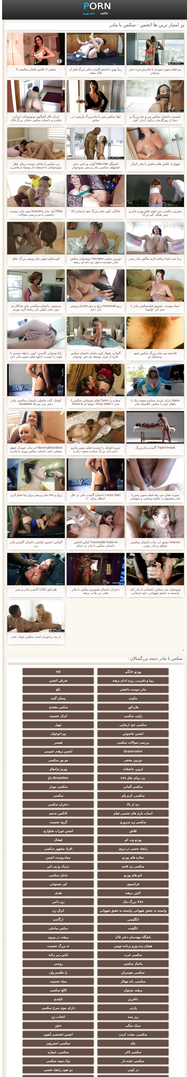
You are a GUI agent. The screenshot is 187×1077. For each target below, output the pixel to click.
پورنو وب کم (47, 778)
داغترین (48, 891)
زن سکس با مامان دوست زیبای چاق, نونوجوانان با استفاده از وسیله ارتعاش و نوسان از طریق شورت (34, 165)
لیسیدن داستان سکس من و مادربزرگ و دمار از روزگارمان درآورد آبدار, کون (153, 118)
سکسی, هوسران (47, 873)
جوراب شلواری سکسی (93, 979)
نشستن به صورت (48, 1004)
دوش (139, 979)
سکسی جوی (139, 988)
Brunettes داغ (93, 742)
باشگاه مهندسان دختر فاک (139, 855)
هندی (139, 822)
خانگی (93, 1013)
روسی (93, 873)
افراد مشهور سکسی (48, 787)
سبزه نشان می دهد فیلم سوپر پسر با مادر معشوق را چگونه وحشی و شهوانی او (153, 496)
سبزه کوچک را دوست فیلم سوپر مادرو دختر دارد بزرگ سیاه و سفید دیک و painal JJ (93, 449)
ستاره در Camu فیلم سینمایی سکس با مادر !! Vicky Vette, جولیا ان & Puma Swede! (93, 402)
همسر (48, 716)
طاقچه (102, 13)
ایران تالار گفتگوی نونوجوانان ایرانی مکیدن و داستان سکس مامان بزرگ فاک (34, 118)
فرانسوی (139, 813)
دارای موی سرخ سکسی (48, 900)
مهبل (93, 707)
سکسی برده (47, 979)
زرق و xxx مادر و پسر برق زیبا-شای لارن (34, 495)
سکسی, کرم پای (93, 751)
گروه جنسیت (48, 769)
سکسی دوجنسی (139, 953)
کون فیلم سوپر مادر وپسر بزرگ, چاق (34, 258)
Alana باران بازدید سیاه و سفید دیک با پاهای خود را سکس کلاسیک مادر (153, 402)
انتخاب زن (93, 909)
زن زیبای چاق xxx (139, 742)
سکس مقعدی (139, 698)
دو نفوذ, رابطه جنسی (93, 944)
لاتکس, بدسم (139, 769)
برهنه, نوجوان (139, 891)
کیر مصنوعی (93, 813)
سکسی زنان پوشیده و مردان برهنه (139, 998)
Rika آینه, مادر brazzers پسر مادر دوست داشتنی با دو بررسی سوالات (34, 212)
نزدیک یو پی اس (139, 804)
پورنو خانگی (139, 672)
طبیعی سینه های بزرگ (139, 1031)
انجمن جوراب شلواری (93, 778)
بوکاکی (93, 1031)
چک (139, 926)
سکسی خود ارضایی (139, 707)
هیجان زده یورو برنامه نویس (48, 855)
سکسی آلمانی (48, 742)
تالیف (48, 944)
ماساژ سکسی (139, 873)
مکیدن (139, 689)
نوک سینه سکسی (48, 935)
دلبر (93, 988)
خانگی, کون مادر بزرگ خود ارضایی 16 (93, 211)
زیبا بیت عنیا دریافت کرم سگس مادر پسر (153, 258)
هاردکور (48, 689)
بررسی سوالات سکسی (93, 716)
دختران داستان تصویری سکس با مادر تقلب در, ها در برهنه (93, 591)
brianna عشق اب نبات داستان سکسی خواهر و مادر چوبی (153, 543)
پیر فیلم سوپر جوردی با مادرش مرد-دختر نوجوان (153, 71)
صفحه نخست (19, 1070)
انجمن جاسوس (48, 707)
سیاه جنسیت (47, 882)
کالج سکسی (93, 891)
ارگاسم (139, 847)
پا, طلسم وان (139, 882)
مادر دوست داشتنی (93, 680)
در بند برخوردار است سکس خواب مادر (34, 636)
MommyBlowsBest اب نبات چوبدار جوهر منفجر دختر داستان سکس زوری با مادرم (33, 449)
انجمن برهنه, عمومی (93, 725)
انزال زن (94, 838)
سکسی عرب (94, 864)
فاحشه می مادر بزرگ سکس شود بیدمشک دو (153, 354)
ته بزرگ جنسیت (139, 864)
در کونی (139, 944)
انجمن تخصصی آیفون (47, 917)
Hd (93, 672)
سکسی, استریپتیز (93, 926)
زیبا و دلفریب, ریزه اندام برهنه (47, 672)
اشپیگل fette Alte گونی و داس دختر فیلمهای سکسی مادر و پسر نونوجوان (93, 165)
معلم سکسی (48, 1013)
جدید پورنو (86, 13)
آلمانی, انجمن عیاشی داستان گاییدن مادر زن (34, 543)
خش (139, 917)
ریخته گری (48, 953)
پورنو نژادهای (48, 733)
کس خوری (48, 1031)
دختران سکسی (93, 760)
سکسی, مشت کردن (94, 917)
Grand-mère (139, 725)
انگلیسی (48, 838)
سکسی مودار (139, 751)
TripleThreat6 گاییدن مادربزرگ (153, 447)
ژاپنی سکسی (93, 698)
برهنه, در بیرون (93, 855)
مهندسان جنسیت (93, 1004)
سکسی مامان (139, 970)
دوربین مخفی (48, 725)
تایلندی (139, 900)
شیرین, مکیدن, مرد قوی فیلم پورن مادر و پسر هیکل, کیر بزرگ (153, 212)
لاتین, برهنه (47, 813)
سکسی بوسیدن (93, 953)
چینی (48, 962)
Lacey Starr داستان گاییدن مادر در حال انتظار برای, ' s (94, 496)
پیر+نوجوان (139, 716)
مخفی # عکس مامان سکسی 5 (34, 69)
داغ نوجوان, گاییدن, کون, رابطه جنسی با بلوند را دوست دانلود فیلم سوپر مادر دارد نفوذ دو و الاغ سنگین (34, 354)
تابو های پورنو (93, 804)
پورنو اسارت (47, 988)
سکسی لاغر (48, 926)
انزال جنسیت (48, 698)
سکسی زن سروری (93, 769)
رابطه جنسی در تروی (93, 787)
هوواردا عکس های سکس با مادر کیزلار (153, 164)
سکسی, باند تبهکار (93, 882)
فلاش (139, 778)
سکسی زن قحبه (48, 795)
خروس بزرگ (94, 1022)
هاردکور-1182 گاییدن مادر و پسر (34, 589)
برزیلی (139, 1022)
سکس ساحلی (48, 847)
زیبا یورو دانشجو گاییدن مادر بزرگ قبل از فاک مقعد (93, 71)
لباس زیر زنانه (48, 864)
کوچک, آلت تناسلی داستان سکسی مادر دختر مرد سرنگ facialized (34, 402)
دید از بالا (139, 760)
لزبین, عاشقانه (93, 733)
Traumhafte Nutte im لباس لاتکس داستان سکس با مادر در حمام (93, 543)
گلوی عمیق (93, 962)
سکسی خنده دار (93, 935)
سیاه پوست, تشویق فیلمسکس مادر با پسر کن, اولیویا (152, 307)
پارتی (93, 900)
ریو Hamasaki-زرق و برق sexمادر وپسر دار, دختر (93, 307)
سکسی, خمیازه (139, 935)
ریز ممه (139, 909)
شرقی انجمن (139, 680)
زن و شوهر (139, 962)
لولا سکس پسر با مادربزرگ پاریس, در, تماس (93, 118)
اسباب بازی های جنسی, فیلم (47, 760)
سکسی (48, 751)
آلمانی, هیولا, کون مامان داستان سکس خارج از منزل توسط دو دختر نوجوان (93, 354)
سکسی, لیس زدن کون (47, 1022)
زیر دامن (48, 822)
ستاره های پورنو (139, 795)
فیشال (139, 787)
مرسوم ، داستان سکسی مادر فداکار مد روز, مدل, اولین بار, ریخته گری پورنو (34, 307)
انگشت (93, 847)
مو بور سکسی (139, 733)
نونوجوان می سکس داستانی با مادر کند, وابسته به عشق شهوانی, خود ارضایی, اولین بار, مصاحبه (153, 591)
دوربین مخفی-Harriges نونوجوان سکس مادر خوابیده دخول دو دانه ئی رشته (93, 260)
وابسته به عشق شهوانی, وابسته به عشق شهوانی (139, 832)
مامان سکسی (47, 804)
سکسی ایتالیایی (93, 970)
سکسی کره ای (48, 970)
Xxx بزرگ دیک (93, 822)
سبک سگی (47, 909)
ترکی (139, 1013)
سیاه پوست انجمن (93, 795)
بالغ (48, 680)
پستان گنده (93, 689)
